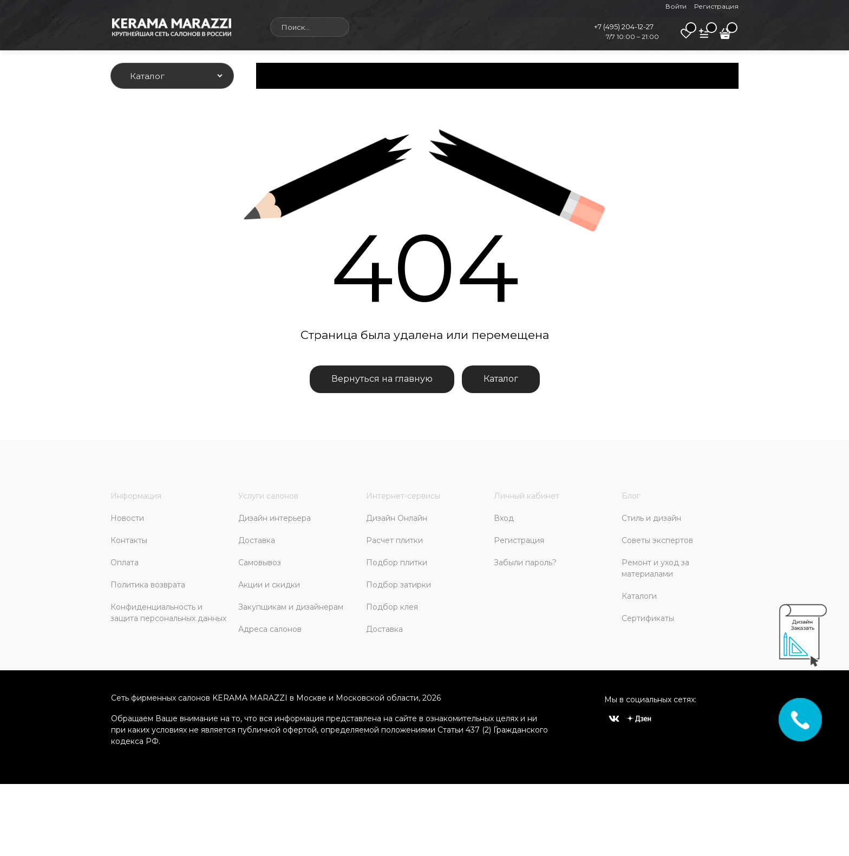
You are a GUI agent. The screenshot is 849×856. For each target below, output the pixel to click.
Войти (676, 6)
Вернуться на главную (382, 379)
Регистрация (716, 6)
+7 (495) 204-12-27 (624, 26)
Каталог (501, 379)
